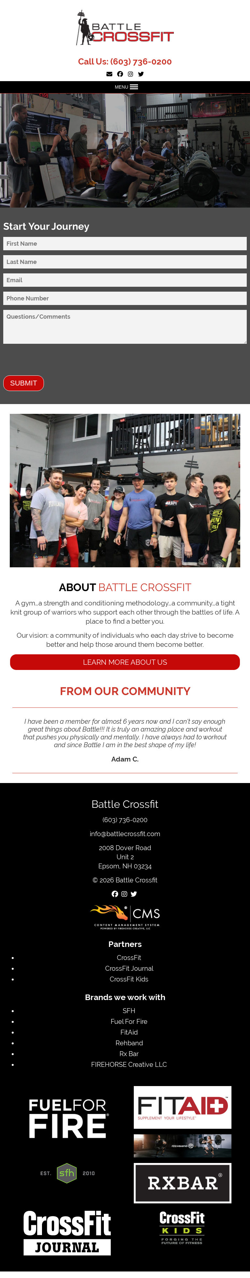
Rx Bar (129, 1053)
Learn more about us (125, 662)
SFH (129, 1010)
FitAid (129, 1032)
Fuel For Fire (129, 1021)
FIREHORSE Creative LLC (129, 1064)
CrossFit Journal (129, 968)
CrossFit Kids (129, 979)
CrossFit (129, 957)
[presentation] (52, 362)
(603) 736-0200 (141, 61)
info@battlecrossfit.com (125, 833)
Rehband (129, 1043)
